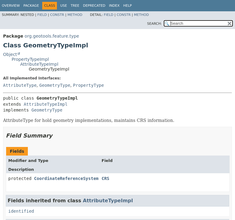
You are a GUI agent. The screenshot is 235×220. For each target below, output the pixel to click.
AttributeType (20, 85)
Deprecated (94, 6)
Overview (11, 6)
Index (114, 6)
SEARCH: (154, 24)
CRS (105, 178)
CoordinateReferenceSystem (66, 178)
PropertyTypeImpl (30, 59)
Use (63, 6)
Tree (75, 6)
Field (42, 15)
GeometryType (54, 85)
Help (127, 6)
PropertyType (88, 85)
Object (10, 54)
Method (74, 15)
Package (31, 6)
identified (21, 211)
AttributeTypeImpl (39, 64)
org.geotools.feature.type (51, 36)
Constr (57, 15)
